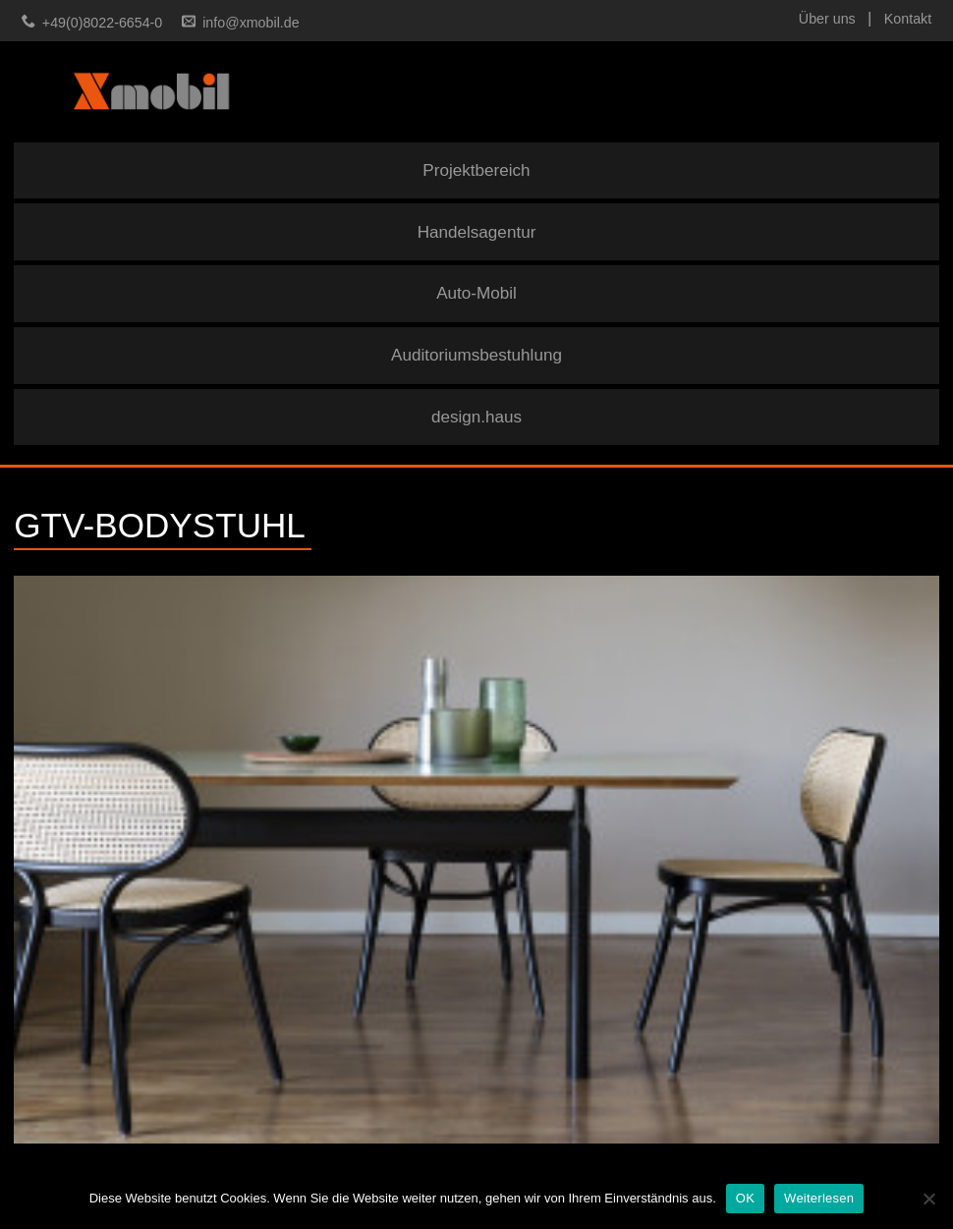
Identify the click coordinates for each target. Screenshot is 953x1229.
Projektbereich (476, 170)
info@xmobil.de (250, 22)
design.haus (476, 417)
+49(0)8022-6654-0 (102, 22)
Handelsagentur (477, 232)
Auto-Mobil (476, 293)
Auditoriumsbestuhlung (476, 355)
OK (745, 1198)
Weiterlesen (819, 1198)
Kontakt (907, 19)
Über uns (827, 19)
